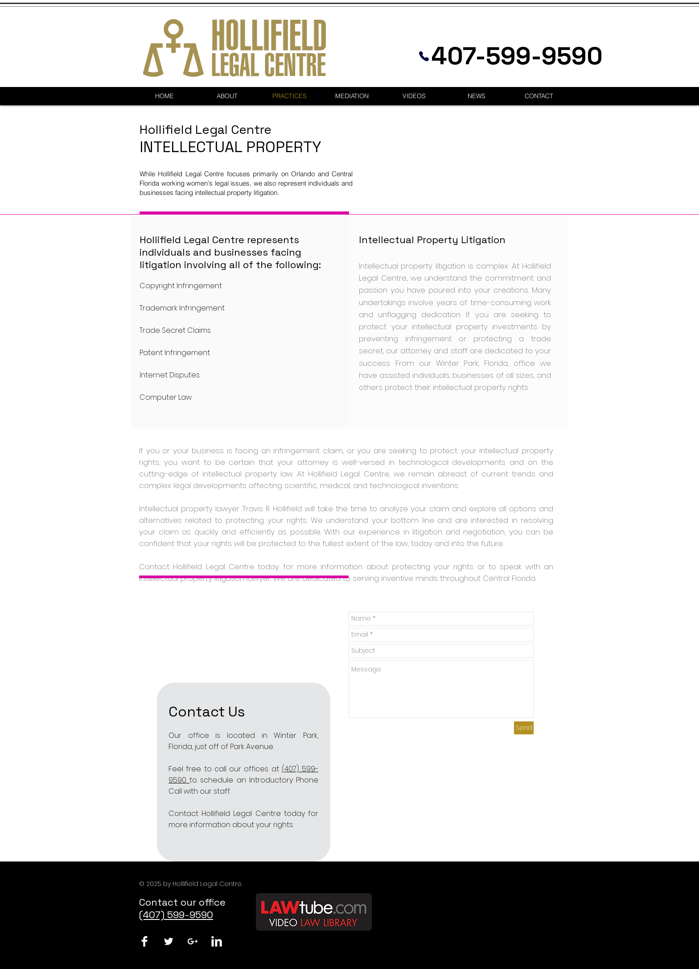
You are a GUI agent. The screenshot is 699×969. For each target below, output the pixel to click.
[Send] (524, 727)
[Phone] (424, 56)
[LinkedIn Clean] (216, 941)
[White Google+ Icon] (192, 941)
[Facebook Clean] (144, 941)
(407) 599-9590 (176, 914)
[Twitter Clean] (168, 941)
